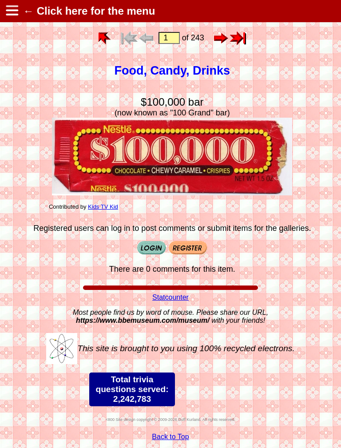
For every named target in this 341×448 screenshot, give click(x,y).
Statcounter (170, 297)
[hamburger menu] (11, 11)
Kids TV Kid (103, 206)
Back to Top (170, 436)
